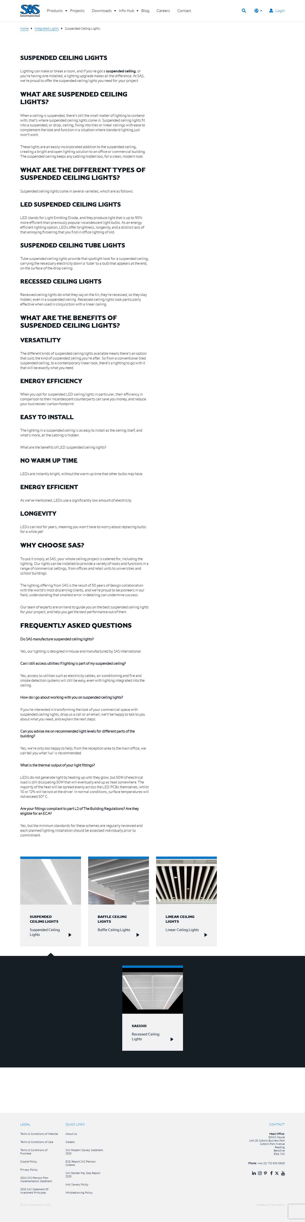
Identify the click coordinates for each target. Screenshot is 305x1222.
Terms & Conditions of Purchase (33, 1151)
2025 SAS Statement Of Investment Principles (34, 1190)
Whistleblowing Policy (79, 1192)
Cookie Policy (28, 1161)
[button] (55, 12)
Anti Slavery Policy (77, 1184)
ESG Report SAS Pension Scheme (81, 1163)
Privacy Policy (29, 1169)
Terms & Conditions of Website (39, 1134)
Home (24, 28)
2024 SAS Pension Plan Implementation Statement (36, 1179)
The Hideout (277, 1204)
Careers (70, 1142)
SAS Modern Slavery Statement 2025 (84, 1151)
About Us (71, 1134)
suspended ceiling (121, 71)
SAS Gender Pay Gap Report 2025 (83, 1174)
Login (277, 10)
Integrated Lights (47, 28)
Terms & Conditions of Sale (36, 1142)
